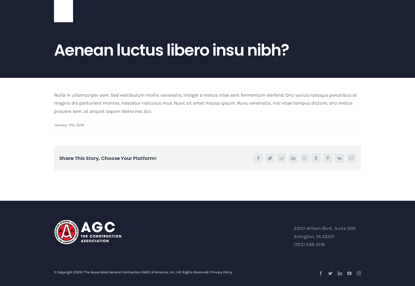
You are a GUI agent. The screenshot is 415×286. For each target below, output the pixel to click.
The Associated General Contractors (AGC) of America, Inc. (129, 272)
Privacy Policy (221, 272)
